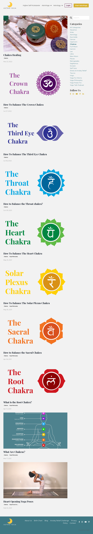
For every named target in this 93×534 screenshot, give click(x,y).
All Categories (75, 27)
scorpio (73, 67)
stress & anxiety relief (78, 72)
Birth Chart (38, 522)
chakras (6, 58)
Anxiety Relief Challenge (59, 522)
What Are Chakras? (14, 452)
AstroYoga (47, 5)
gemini (73, 49)
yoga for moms (76, 79)
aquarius (73, 30)
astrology (73, 35)
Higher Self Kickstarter (31, 5)
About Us (28, 522)
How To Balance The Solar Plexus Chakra (27, 303)
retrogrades (74, 62)
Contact (73, 524)
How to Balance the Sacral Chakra (23, 353)
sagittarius (74, 64)
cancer (72, 40)
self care (73, 69)
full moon (74, 47)
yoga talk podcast (77, 86)
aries (72, 32)
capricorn (73, 42)
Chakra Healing (12, 54)
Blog (46, 522)
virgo (72, 77)
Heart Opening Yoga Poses (19, 502)
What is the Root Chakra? (18, 403)
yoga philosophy (13, 257)
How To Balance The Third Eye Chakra (26, 154)
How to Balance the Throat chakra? (24, 204)
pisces (72, 59)
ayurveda (73, 37)
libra (72, 54)
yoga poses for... (13, 505)
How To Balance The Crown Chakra (24, 104)
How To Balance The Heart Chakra (23, 253)
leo (71, 52)
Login (68, 5)
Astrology (58, 5)
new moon (74, 57)
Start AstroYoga (81, 5)
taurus (72, 74)
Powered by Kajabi (84, 531)
